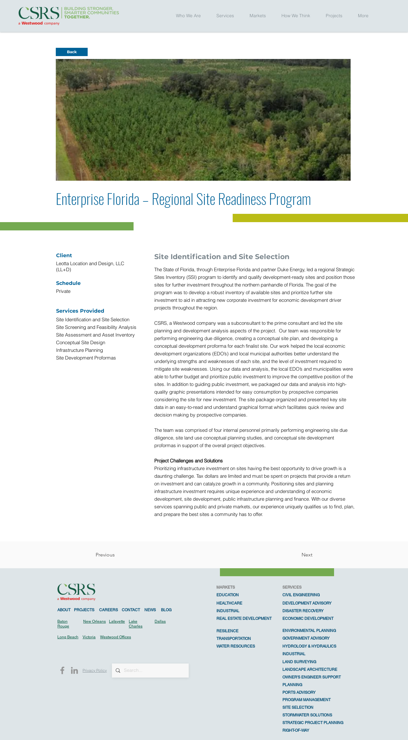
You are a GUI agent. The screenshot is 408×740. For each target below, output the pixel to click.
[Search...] (149, 671)
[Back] (72, 52)
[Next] (296, 554)
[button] (188, 15)
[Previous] (117, 554)
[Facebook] (62, 670)
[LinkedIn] (74, 670)
